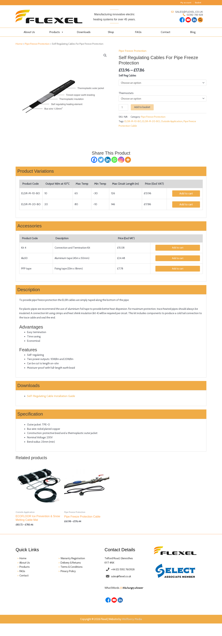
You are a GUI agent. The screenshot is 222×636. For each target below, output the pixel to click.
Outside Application (172, 123)
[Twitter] (101, 160)
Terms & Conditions (72, 578)
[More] (128, 160)
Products (56, 32)
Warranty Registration (74, 569)
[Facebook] (94, 160)
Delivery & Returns (72, 573)
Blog (192, 32)
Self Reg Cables (128, 76)
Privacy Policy (69, 582)
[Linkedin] (108, 160)
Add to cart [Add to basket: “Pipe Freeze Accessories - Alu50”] (178, 260)
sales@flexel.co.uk (189, 11)
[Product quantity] (124, 109)
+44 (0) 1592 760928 (124, 580)
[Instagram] (121, 160)
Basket (198, 2)
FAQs (138, 32)
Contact (165, 32)
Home (19, 43)
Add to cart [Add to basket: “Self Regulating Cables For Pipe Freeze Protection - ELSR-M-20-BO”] (186, 205)
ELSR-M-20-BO (151, 123)
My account (185, 2)
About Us (29, 32)
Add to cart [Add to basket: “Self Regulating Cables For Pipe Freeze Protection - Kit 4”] (178, 249)
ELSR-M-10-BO (133, 123)
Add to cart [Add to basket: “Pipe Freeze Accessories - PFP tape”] (178, 271)
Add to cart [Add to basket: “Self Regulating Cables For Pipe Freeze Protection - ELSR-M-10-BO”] (186, 194)
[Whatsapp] (114, 160)
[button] (105, 55)
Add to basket (143, 109)
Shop (111, 32)
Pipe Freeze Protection (37, 43)
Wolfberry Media (134, 632)
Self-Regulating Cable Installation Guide (52, 403)
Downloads (84, 32)
